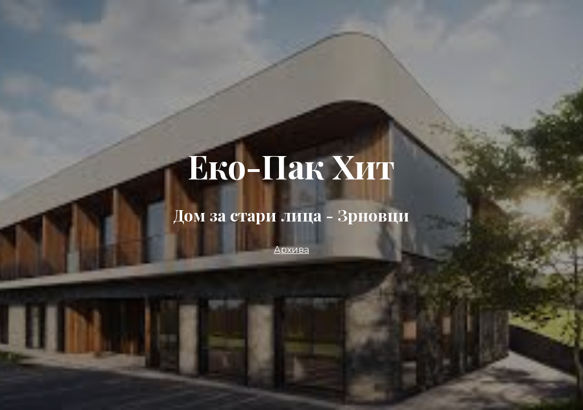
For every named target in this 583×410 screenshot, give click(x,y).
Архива (291, 249)
